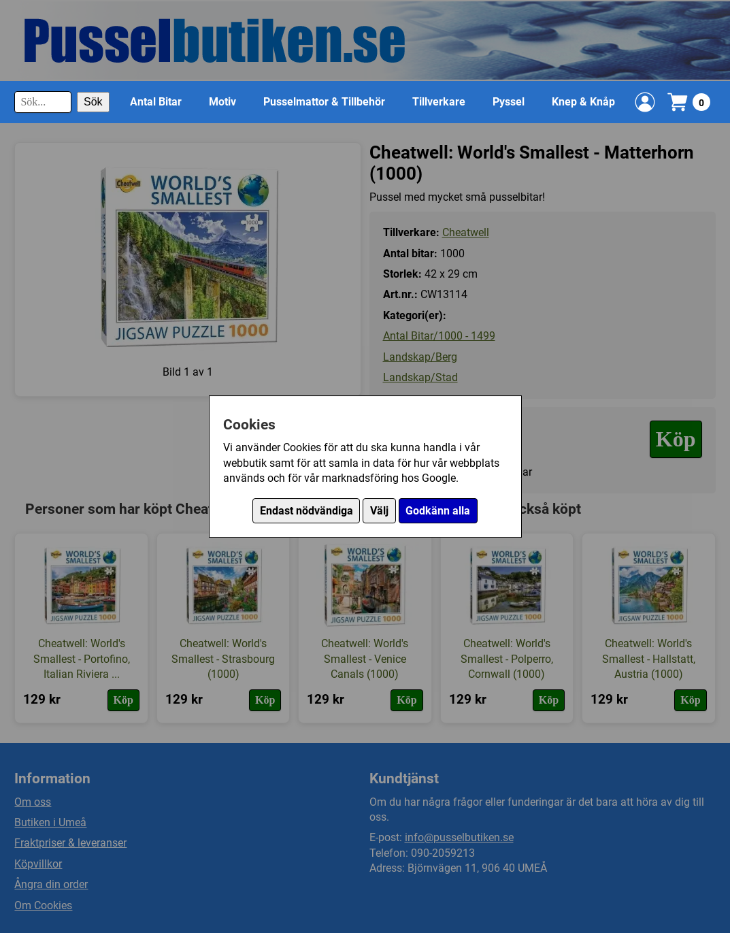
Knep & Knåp (583, 101)
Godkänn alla (437, 510)
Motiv (222, 101)
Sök (93, 102)
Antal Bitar (156, 101)
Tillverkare (438, 101)
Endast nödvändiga (306, 510)
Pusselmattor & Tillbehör (324, 101)
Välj (379, 510)
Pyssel (509, 101)
